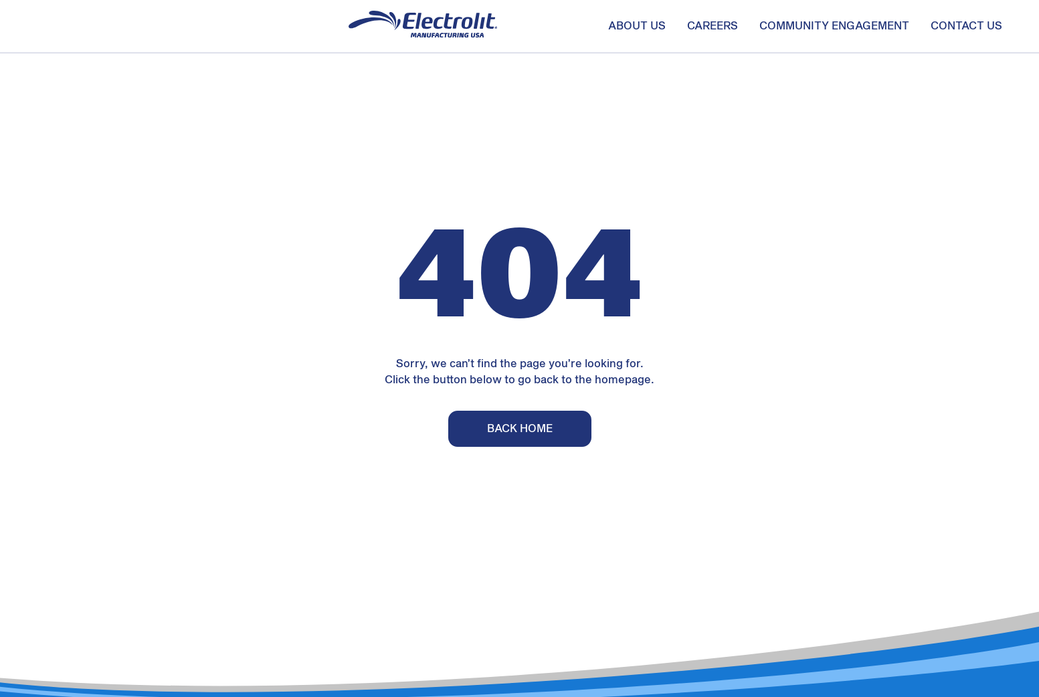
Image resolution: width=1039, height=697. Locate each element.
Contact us (966, 26)
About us (637, 26)
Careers (712, 26)
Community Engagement (834, 26)
